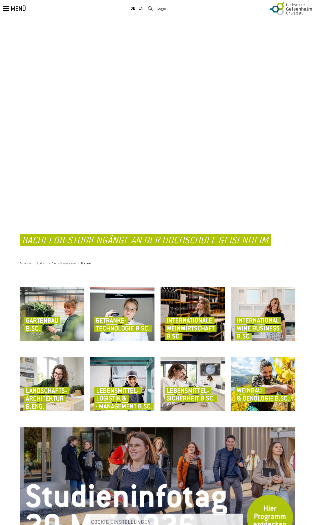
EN (141, 8)
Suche (150, 9)
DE (132, 8)
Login (161, 8)
